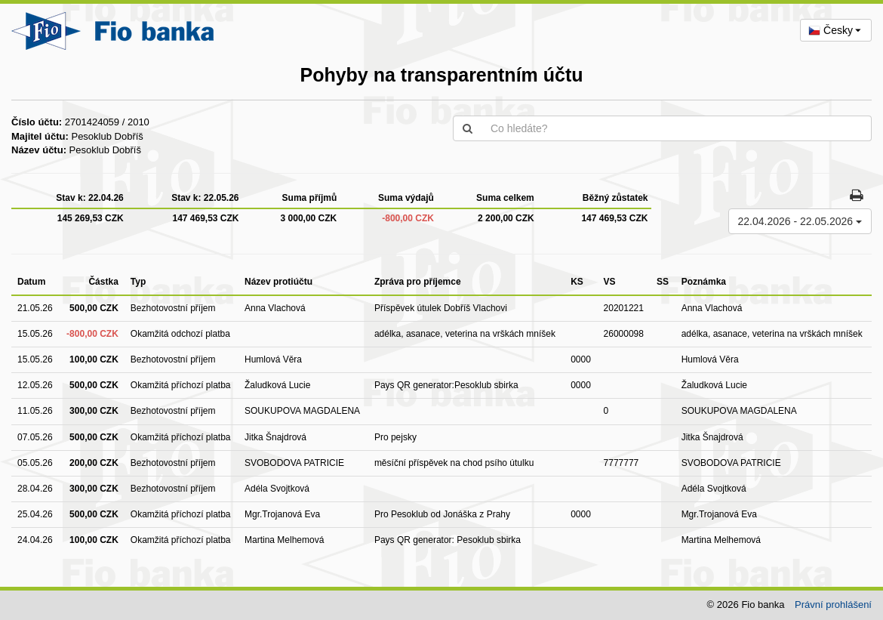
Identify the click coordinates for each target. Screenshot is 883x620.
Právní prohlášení (833, 604)
